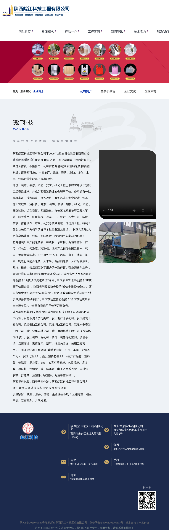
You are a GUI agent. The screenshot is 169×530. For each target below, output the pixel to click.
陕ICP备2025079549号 (32, 522)
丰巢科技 (144, 522)
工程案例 (94, 31)
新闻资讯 (117, 31)
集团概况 (48, 31)
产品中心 (71, 31)
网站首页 (25, 31)
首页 (15, 91)
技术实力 (140, 31)
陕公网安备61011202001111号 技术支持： (114, 522)
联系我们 (163, 31)
